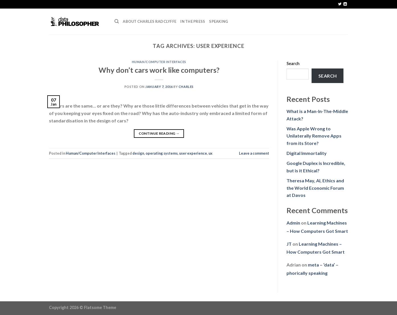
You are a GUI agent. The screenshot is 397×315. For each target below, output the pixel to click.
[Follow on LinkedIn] (345, 4)
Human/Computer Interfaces (159, 62)
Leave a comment (254, 153)
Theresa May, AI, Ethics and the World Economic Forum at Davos (315, 188)
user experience (193, 153)
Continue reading (159, 133)
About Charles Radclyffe (149, 21)
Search (293, 63)
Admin (293, 222)
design (138, 153)
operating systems (162, 153)
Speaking (218, 21)
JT (289, 244)
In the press (192, 21)
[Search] (116, 21)
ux (210, 153)
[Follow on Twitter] (339, 4)
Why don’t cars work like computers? (159, 70)
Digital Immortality (307, 153)
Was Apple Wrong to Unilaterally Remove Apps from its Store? (314, 136)
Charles (186, 86)
